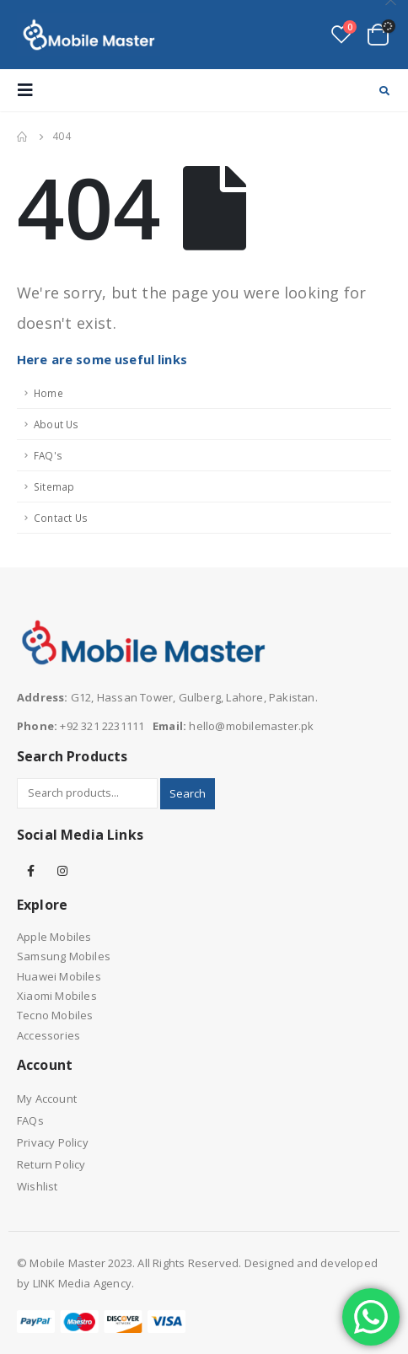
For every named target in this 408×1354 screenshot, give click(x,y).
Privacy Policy (53, 1142)
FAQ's (48, 455)
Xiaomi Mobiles (57, 995)
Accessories (48, 1035)
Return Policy (51, 1164)
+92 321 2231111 (102, 725)
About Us (56, 424)
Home (48, 393)
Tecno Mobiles (55, 1015)
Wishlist (37, 1186)
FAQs (30, 1120)
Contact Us (61, 517)
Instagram (62, 871)
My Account (47, 1098)
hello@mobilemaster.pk (251, 725)
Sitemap (54, 486)
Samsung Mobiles (63, 956)
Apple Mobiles (54, 936)
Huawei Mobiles (59, 976)
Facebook (31, 871)
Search (187, 793)
